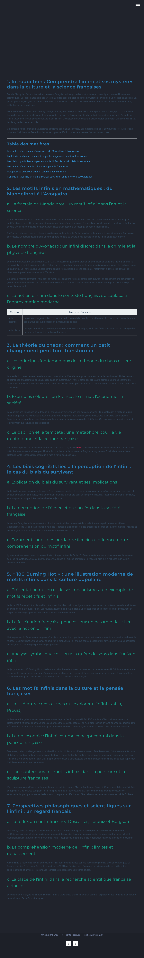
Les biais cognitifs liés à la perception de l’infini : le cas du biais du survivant (48, 161)
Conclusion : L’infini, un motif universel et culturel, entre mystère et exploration (49, 176)
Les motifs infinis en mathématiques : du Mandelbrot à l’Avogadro (43, 151)
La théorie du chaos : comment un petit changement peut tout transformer (47, 156)
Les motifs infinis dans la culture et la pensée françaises (37, 166)
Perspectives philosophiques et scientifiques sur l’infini (36, 171)
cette (79, 447)
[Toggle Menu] (137, 4)
